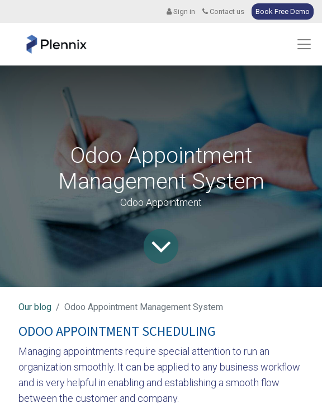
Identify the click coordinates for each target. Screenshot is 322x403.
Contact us (223, 11)
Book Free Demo (282, 11)
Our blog (34, 307)
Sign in (181, 11)
